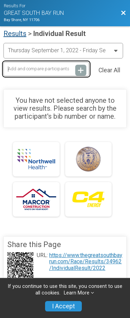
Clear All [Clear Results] (109, 70)
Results (14, 33)
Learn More (76, 293)
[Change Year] (63, 50)
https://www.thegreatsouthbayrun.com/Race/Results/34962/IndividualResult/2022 (85, 261)
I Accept (63, 306)
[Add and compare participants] (46, 69)
